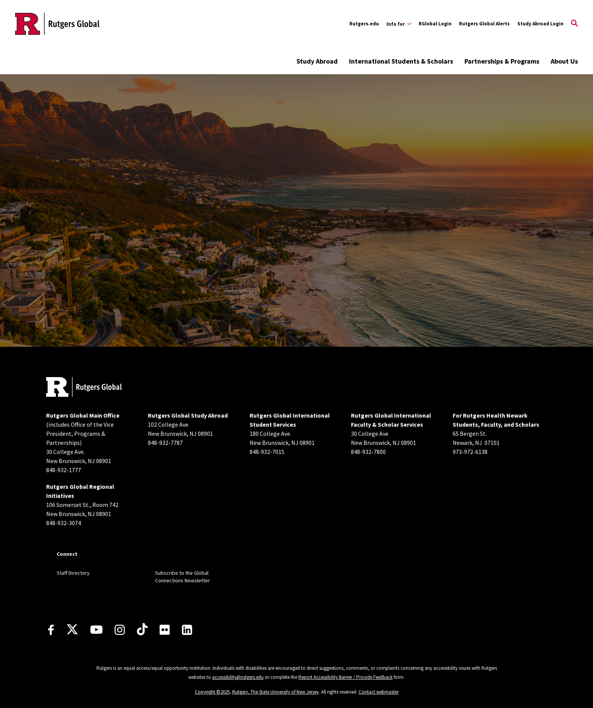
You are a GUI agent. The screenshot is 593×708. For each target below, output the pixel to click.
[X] (72, 629)
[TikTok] (142, 629)
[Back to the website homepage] (57, 23)
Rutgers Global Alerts (484, 23)
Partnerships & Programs (501, 61)
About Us (564, 61)
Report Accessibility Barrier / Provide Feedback (345, 677)
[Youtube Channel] (96, 629)
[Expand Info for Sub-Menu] (399, 24)
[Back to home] (84, 388)
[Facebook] (51, 630)
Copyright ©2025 (212, 692)
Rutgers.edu (364, 23)
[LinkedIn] (187, 630)
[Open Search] (574, 23)
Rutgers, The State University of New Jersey (275, 692)
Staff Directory (73, 572)
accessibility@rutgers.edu (238, 677)
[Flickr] (165, 629)
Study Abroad (317, 61)
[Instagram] (120, 630)
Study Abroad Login (540, 23)
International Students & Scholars (401, 61)
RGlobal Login (435, 23)
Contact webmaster (379, 692)
